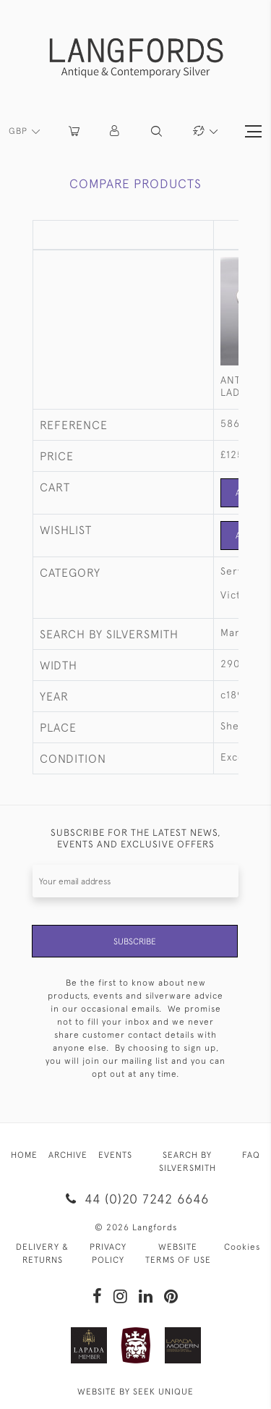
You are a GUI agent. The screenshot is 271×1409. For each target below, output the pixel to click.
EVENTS (115, 1155)
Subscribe (134, 941)
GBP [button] (19, 131)
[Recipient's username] (135, 881)
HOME (24, 1155)
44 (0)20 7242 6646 (135, 1198)
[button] (115, 131)
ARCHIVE (67, 1155)
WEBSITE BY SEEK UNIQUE (135, 1392)
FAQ (251, 1155)
